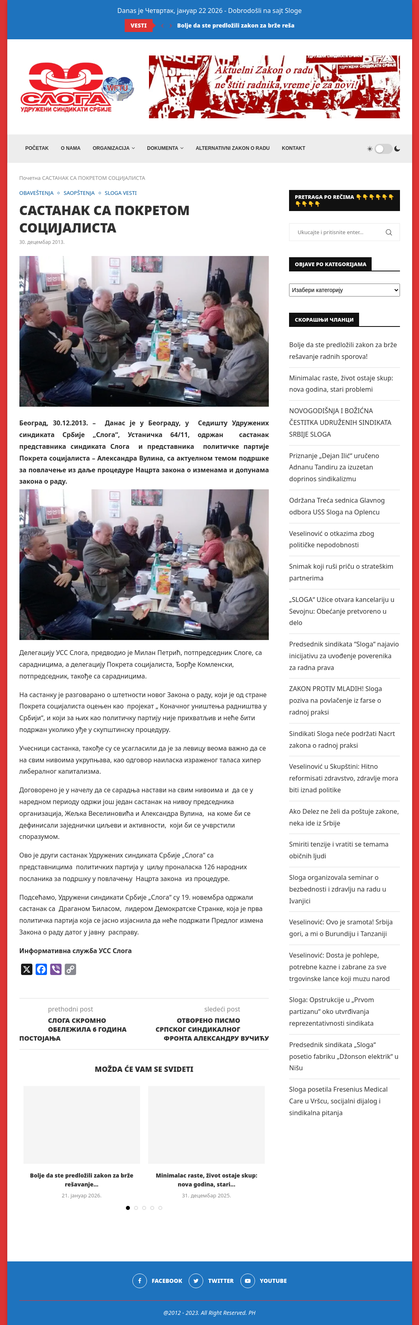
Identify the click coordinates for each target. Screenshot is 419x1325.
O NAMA (71, 148)
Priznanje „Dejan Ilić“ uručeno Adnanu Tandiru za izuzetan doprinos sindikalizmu (334, 467)
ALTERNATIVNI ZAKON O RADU (233, 148)
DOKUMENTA (162, 148)
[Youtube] (263, 1281)
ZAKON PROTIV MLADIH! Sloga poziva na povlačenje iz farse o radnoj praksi (335, 700)
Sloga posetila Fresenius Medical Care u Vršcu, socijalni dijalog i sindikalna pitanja (338, 1101)
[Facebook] (157, 1281)
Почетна (30, 177)
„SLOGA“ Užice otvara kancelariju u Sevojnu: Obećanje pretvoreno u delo (341, 611)
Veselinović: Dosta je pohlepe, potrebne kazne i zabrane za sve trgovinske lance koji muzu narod (339, 967)
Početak (37, 148)
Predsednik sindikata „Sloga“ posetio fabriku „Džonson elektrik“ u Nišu (343, 1056)
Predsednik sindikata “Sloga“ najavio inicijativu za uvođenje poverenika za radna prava (344, 656)
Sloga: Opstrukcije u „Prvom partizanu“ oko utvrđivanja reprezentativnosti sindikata (331, 1011)
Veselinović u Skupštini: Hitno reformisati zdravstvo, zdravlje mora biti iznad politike (343, 778)
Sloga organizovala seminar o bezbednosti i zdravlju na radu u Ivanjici (337, 889)
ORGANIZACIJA (111, 148)
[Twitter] (211, 1281)
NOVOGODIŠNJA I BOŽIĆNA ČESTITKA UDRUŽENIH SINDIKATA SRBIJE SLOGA (340, 422)
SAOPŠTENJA (79, 193)
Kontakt (293, 148)
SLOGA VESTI (121, 193)
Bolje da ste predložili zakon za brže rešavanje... (246, 25)
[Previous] (162, 25)
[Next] (171, 25)
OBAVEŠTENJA (36, 193)
